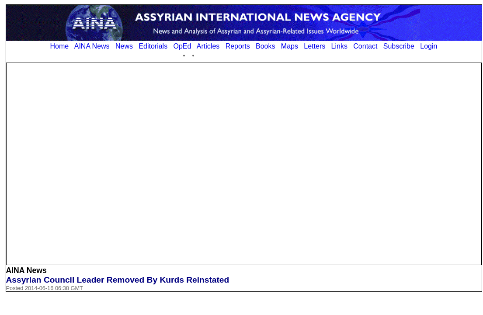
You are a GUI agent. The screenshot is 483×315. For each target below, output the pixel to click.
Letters (314, 46)
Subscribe (398, 46)
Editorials (153, 46)
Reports (238, 46)
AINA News (92, 46)
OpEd (182, 46)
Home (59, 46)
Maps (289, 46)
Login (428, 46)
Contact (365, 46)
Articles (208, 46)
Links (339, 46)
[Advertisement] (101, 163)
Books (265, 46)
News (124, 46)
